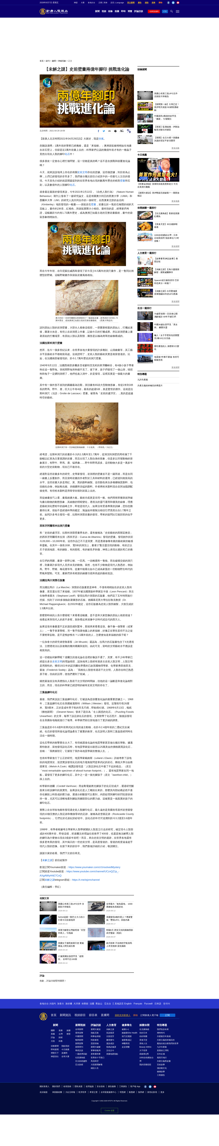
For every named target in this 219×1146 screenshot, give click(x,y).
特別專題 (142, 374)
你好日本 (143, 1033)
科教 (61, 1041)
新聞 (97, 11)
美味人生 (143, 1043)
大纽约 (52, 1003)
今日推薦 (142, 155)
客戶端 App (135, 1086)
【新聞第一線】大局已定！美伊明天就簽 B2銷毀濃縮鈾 (166, 107)
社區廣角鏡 (80, 1057)
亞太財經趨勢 (81, 1061)
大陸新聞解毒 (97, 1064)
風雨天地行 (162, 1057)
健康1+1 (125, 1029)
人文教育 (111, 1025)
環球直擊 (79, 1033)
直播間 (105, 1015)
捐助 (146, 3)
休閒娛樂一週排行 (146, 208)
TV (165, 11)
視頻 (104, 11)
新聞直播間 (154, 11)
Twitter (173, 2)
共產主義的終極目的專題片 (150, 385)
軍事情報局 (96, 1050)
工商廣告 (161, 1075)
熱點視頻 (65, 1046)
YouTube (178, 2)
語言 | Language (117, 3)
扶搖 (101, 138)
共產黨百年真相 (164, 1036)
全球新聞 (79, 1029)
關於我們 (56, 1086)
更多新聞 (175, 246)
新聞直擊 (79, 1043)
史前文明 (82, 172)
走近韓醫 (126, 1047)
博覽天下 (55, 1053)
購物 (160, 3)
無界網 (141, 1092)
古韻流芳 (110, 1036)
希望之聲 (93, 1092)
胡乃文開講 (127, 1036)
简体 (105, 3)
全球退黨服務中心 (108, 1092)
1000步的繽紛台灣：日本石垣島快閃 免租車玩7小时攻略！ (166, 238)
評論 (53, 1037)
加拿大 (60, 1003)
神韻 (76, 3)
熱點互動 (95, 1033)
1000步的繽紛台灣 (146, 1059)
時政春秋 (95, 1040)
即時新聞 (55, 1049)
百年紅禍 (161, 1054)
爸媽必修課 (111, 1047)
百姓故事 (161, 1064)
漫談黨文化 (162, 1068)
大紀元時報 (70, 1092)
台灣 (61, 1034)
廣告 (139, 3)
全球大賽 (65, 1056)
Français (138, 1003)
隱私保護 (78, 1086)
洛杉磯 (68, 1003)
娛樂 (69, 1030)
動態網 (132, 1092)
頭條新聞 (142, 69)
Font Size (122, 131)
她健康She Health (129, 1033)
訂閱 (167, 1015)
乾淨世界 (82, 1092)
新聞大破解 (96, 1047)
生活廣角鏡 (144, 1029)
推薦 (117, 11)
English (128, 1003)
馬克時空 (95, 1061)
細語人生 (95, 1068)
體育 (69, 1034)
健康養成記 (127, 1040)
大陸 (53, 1041)
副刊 (48, 61)
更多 (162, 1092)
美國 (53, 1034)
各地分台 (91, 3)
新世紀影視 (152, 1092)
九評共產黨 (142, 379)
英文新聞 (131, 3)
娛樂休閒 (144, 1025)
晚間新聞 (79, 1040)
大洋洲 (76, 1003)
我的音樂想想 (145, 1064)
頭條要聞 (55, 1046)
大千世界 (143, 1050)
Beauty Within (145, 1047)
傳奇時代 (161, 1033)
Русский (148, 1003)
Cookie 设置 (109, 1110)
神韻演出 (55, 1056)
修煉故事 (161, 1071)
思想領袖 (95, 1043)
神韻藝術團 (57, 1092)
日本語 (157, 1003)
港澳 (61, 1030)
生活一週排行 (144, 308)
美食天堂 (143, 1040)
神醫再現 (126, 1043)
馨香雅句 (110, 1040)
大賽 (82, 3)
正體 (100, 3)
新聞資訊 (65, 1015)
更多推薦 (175, 201)
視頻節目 (80, 1015)
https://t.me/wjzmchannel (86, 879)
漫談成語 (110, 1043)
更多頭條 (175, 148)
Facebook (168, 2)
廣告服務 (112, 1086)
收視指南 (67, 1086)
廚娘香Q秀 (144, 1054)
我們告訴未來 (163, 1029)
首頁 (42, 61)
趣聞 (54, 61)
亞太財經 (79, 1064)
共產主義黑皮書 (164, 1061)
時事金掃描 (96, 1036)
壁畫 (122, 180)
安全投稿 (101, 1086)
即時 (123, 11)
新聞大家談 (96, 1029)
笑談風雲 (110, 1033)
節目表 (93, 1015)
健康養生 (127, 1025)
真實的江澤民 (163, 1050)
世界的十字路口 (97, 1057)
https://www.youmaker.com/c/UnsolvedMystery (94, 867)
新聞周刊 (79, 1047)
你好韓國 (143, 1036)
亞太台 (107, 1003)
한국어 (166, 1003)
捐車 (153, 3)
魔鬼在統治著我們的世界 (167, 1043)
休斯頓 (85, 1003)
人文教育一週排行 (146, 253)
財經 (61, 1037)
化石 (67, 154)
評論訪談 (138, 11)
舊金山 (99, 1003)
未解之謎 (47, 860)
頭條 (110, 11)
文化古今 (110, 1050)
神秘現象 (62, 61)
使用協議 (90, 1086)
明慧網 (123, 1092)
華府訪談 (79, 1050)
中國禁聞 (79, 1036)
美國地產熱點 (112, 1054)
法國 (92, 1003)
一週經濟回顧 (81, 1054)
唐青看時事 (96, 1054)
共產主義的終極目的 (166, 1040)
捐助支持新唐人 (122, 1015)
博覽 (130, 11)
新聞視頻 (80, 1025)
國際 (53, 1030)
